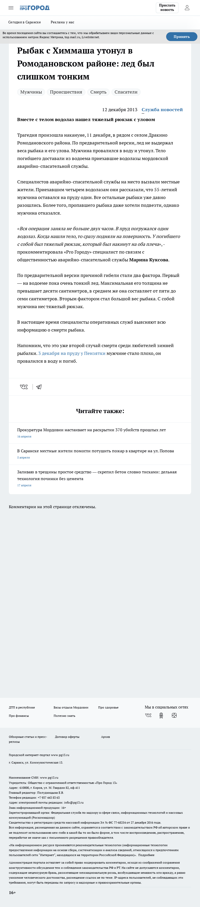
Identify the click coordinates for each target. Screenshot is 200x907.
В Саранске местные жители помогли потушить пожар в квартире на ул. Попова (100, 454)
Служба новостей (162, 109)
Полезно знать (64, 716)
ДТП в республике (22, 707)
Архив (105, 737)
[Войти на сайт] (187, 8)
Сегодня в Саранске (24, 22)
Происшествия (66, 92)
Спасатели (126, 92)
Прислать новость (167, 7)
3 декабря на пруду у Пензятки (71, 353)
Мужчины (31, 92)
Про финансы (19, 716)
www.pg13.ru (60, 755)
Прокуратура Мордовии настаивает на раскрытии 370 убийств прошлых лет (100, 433)
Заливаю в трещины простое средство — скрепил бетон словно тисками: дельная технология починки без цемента (100, 479)
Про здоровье (108, 707)
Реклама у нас (62, 22)
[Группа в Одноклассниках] (161, 715)
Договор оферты (67, 737)
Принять (182, 36)
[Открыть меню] (11, 8)
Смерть (98, 92)
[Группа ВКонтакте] (148, 715)
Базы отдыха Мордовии (71, 707)
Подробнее (146, 855)
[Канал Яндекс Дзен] (174, 715)
